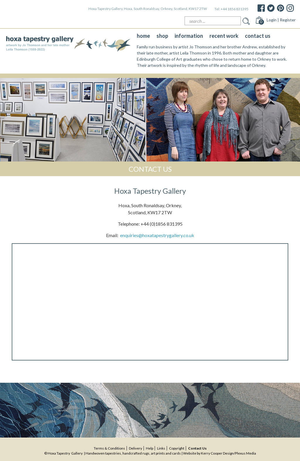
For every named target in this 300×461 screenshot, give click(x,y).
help (149, 448)
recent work (223, 36)
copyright (176, 448)
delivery (135, 448)
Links (161, 448)
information (189, 36)
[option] (150, 119)
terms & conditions (109, 448)
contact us (257, 36)
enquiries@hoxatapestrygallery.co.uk (157, 235)
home (143, 36)
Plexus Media (245, 453)
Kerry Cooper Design (217, 453)
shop (162, 36)
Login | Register (281, 19)
